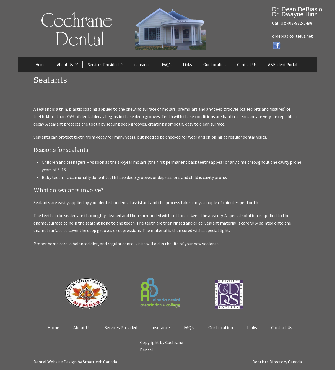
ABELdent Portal (282, 64)
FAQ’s (167, 64)
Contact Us (247, 64)
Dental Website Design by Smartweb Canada (75, 361)
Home (40, 64)
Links (187, 64)
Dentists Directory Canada (277, 361)
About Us (65, 64)
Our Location (214, 64)
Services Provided (103, 64)
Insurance (141, 64)
